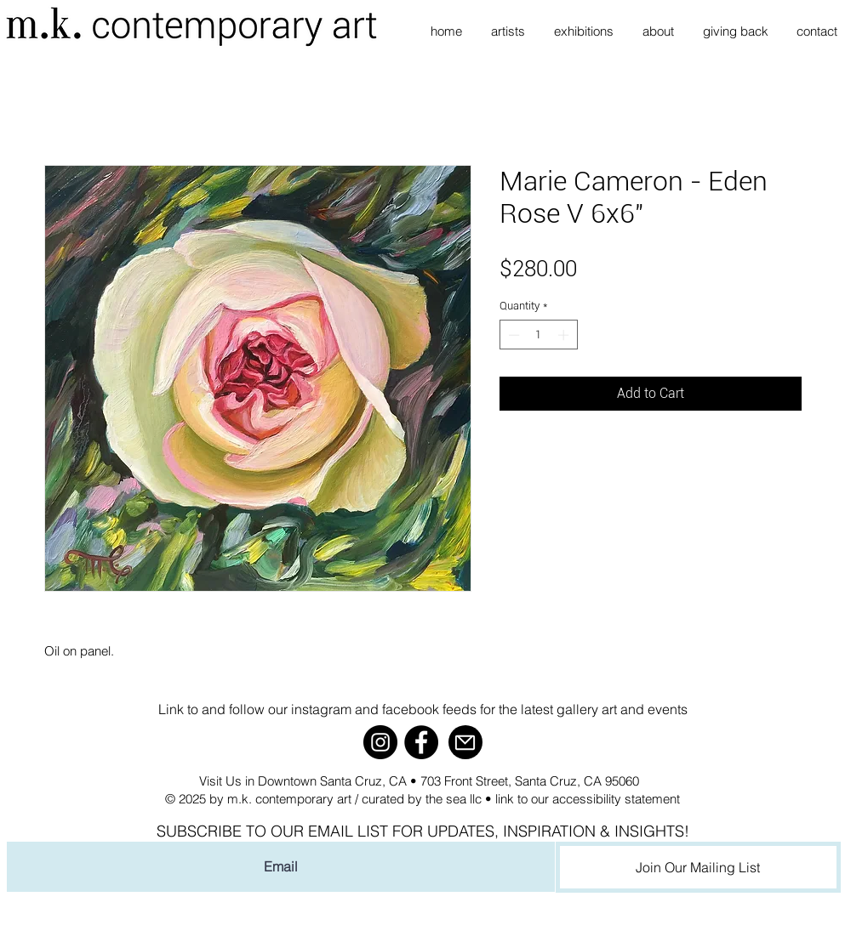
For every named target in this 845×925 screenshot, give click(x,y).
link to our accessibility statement (587, 799)
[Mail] (465, 742)
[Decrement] (512, 335)
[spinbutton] (538, 335)
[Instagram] (380, 742)
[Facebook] (421, 742)
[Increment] (565, 335)
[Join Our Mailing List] (698, 867)
